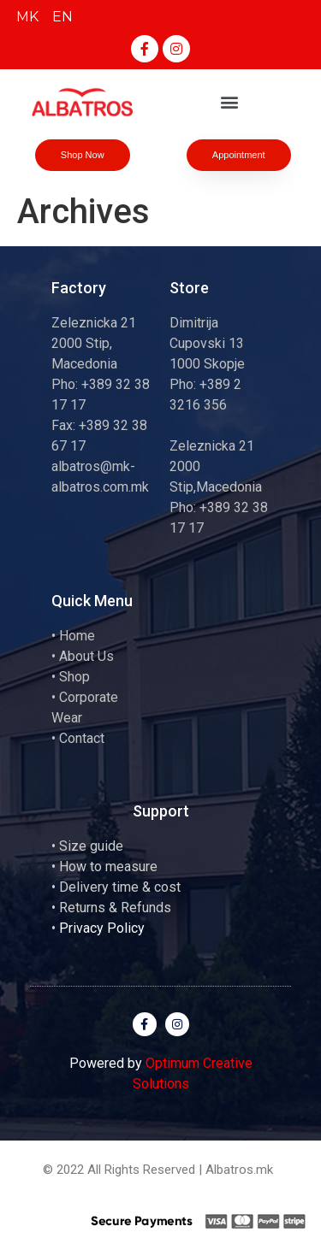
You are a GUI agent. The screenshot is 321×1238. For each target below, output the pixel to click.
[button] (229, 102)
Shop (74, 677)
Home (77, 636)
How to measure (108, 866)
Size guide (91, 846)
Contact (81, 738)
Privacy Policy (102, 928)
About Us (86, 656)
